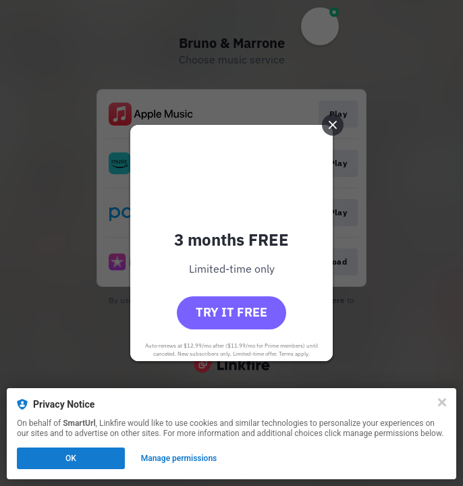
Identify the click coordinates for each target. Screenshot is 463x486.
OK (70, 458)
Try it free (231, 312)
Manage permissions (179, 458)
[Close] (442, 402)
